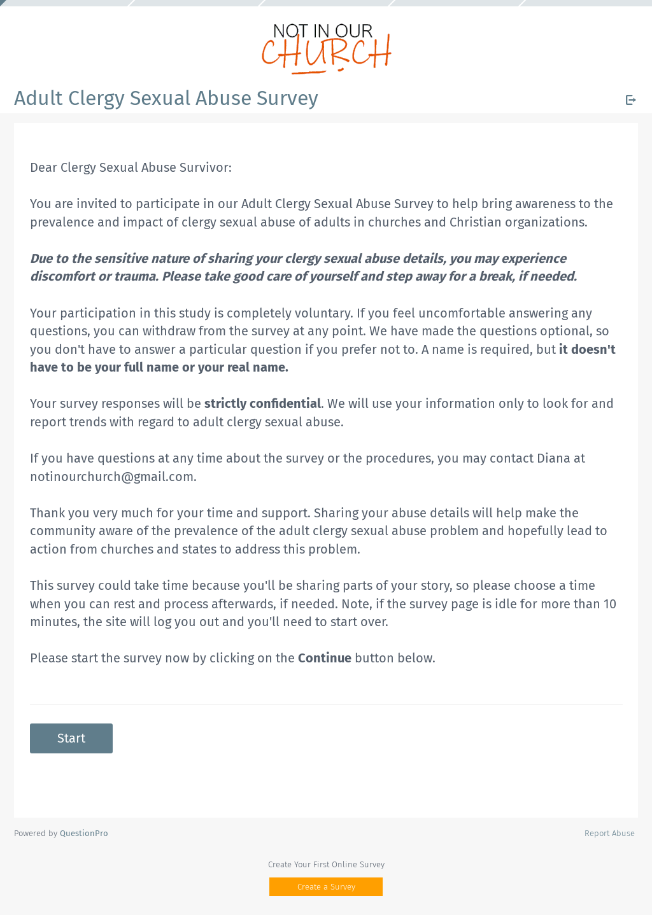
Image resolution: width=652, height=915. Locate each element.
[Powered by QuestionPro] (84, 833)
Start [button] (71, 738)
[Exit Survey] (631, 100)
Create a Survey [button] (326, 886)
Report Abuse (610, 833)
